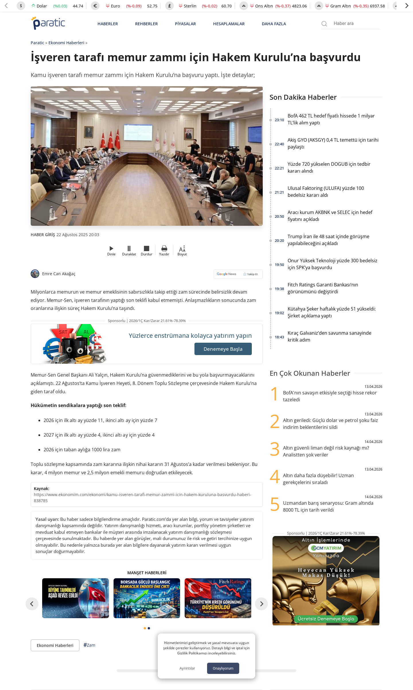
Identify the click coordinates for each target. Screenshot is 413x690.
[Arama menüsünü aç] (324, 23)
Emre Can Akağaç (58, 273)
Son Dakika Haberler (303, 97)
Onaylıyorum (223, 668)
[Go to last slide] (32, 603)
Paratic (37, 42)
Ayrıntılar (187, 668)
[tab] (145, 628)
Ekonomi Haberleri (66, 42)
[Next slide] (406, 5)
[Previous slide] (6, 5)
